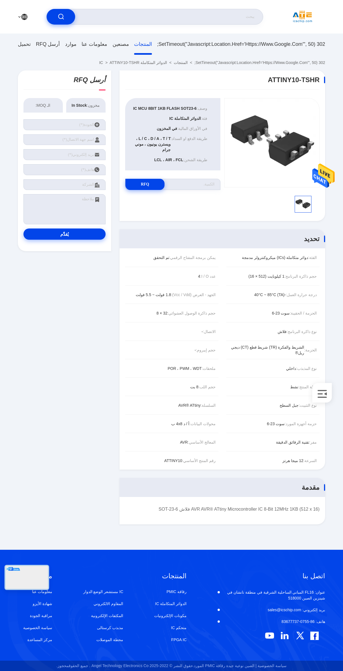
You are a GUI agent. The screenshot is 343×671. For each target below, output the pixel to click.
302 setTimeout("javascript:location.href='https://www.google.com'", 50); (241, 44)
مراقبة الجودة (41, 615)
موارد (71, 44)
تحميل (24, 44)
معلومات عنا (94, 44)
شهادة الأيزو (42, 603)
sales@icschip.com (296, 610)
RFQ (145, 184)
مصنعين (121, 44)
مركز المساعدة (39, 639)
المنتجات (143, 44)
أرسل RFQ (48, 44)
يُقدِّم (64, 234)
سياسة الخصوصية (37, 627)
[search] (61, 17)
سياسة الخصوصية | (271, 665)
